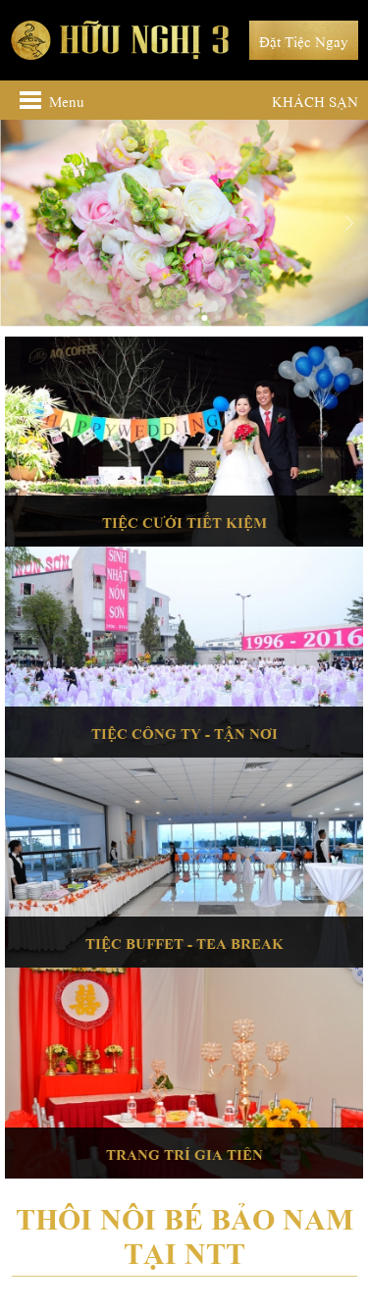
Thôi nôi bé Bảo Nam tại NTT (184, 1232)
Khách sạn (315, 100)
